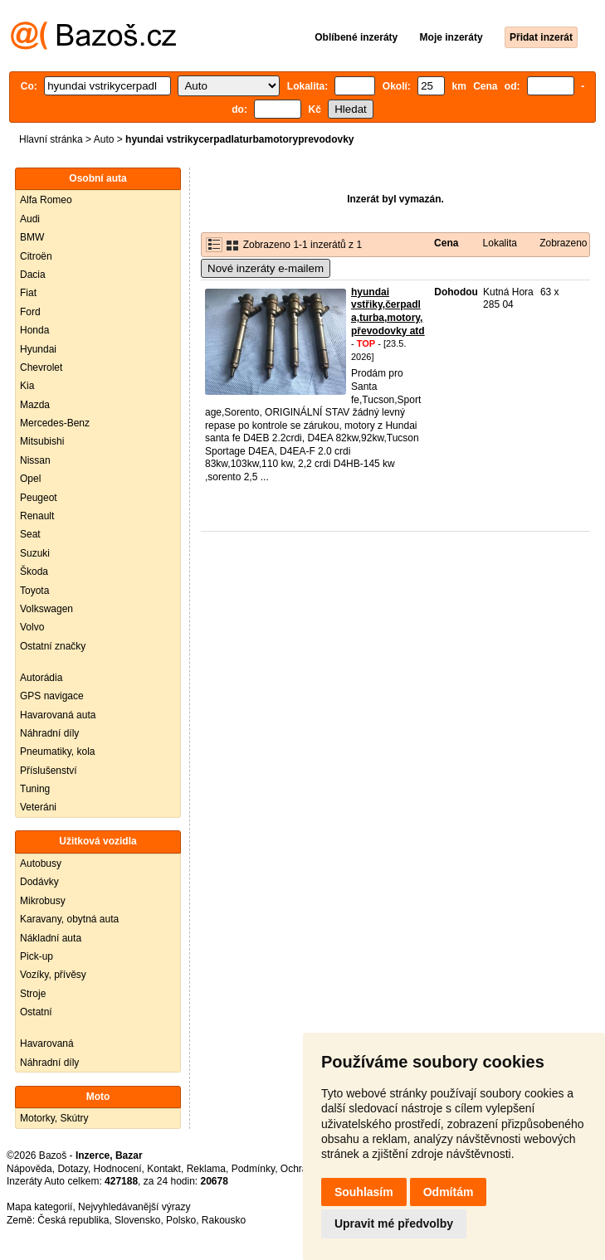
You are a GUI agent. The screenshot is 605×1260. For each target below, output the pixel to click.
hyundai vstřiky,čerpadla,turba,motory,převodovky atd (388, 311)
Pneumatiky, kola (57, 751)
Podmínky (253, 1169)
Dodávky (39, 882)
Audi (30, 219)
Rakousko (224, 1220)
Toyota (34, 590)
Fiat (28, 293)
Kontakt (164, 1169)
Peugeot (38, 498)
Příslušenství (48, 770)
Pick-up (36, 956)
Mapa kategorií (39, 1207)
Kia (27, 386)
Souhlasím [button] (363, 1192)
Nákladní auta (50, 938)
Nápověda (29, 1169)
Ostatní (36, 1012)
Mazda (35, 405)
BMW (32, 237)
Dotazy (72, 1169)
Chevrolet (41, 367)
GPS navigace (52, 696)
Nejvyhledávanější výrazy (134, 1207)
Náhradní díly (49, 733)
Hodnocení (118, 1169)
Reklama (206, 1169)
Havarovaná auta (57, 715)
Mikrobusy (43, 901)
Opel (30, 478)
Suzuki (35, 553)
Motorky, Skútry (54, 1118)
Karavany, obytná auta (69, 919)
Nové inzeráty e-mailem (265, 268)
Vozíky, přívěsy (53, 974)
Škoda (34, 571)
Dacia (33, 274)
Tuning (35, 789)
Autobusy (40, 863)
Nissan (35, 460)
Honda (34, 330)
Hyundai (38, 349)
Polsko (181, 1220)
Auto (104, 139)
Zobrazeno (563, 243)
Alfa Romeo (46, 200)
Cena (446, 243)
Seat (30, 534)
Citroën (36, 256)
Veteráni (38, 807)
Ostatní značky (52, 646)
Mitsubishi (42, 441)
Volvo (32, 627)
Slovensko (137, 1220)
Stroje (33, 994)
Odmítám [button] (448, 1192)
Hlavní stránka (51, 139)
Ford (30, 312)
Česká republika (73, 1220)
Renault (37, 516)
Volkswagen (46, 609)
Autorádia (41, 678)
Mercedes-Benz (55, 423)
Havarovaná (47, 1043)
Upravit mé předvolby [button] (393, 1223)
